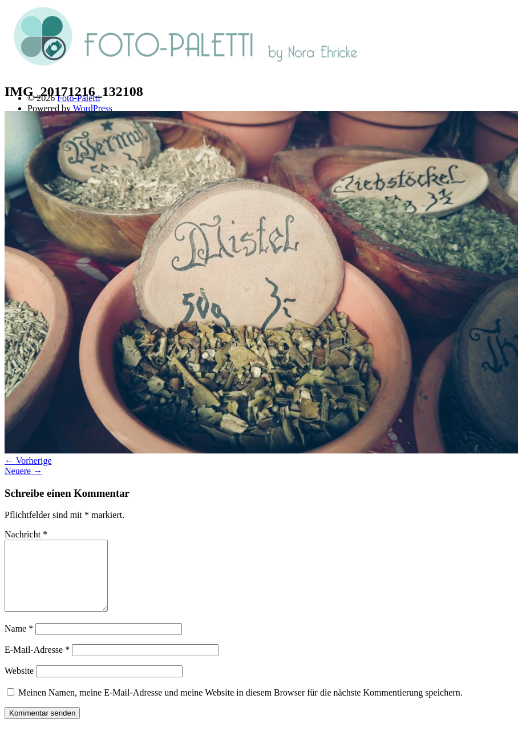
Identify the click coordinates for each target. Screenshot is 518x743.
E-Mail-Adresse (37, 663)
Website (19, 684)
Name (19, 642)
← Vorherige (28, 460)
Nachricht (26, 534)
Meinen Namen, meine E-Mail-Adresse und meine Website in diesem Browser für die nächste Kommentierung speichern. (240, 706)
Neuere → (23, 471)
